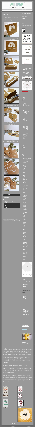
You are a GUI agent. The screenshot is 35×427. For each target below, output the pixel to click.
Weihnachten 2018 (25, 248)
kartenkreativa (24, 71)
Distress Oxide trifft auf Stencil (26, 111)
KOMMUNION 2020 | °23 (25, 125)
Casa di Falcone (24, 297)
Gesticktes (24, 192)
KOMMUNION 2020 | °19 (25, 129)
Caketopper (24, 176)
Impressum (10, 11)
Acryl (23, 155)
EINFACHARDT (24, 286)
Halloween (24, 196)
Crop (23, 181)
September (24, 135)
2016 (23, 146)
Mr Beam (24, 220)
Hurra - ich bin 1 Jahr (25, 113)
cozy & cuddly (24, 298)
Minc (23, 218)
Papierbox (24, 222)
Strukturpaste (24, 238)
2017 (23, 145)
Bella (6, 194)
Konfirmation (24, 206)
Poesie (23, 225)
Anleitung (24, 166)
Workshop (24, 256)
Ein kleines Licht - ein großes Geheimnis (27, 68)
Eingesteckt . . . (24, 121)
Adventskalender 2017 (25, 162)
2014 (23, 148)
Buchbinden (24, 174)
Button (23, 175)
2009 (23, 152)
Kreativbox (24, 208)
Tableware (24, 239)
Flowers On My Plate (25, 308)
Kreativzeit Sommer (25, 212)
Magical (23, 216)
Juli (23, 137)
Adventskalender (24, 156)
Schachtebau (24, 229)
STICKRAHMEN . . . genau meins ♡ (27, 105)
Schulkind (24, 233)
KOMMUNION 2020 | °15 (25, 133)
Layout (23, 215)
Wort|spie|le (24, 257)
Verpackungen (24, 243)
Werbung (24, 255)
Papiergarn (24, 223)
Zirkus (23, 260)
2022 (23, 98)
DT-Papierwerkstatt (25, 185)
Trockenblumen (24, 242)
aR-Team (24, 168)
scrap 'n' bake (24, 312)
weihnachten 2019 (24, 249)
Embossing (24, 186)
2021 (23, 99)
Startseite (3, 11)
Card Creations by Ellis (25, 283)
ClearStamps (24, 179)
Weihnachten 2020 (25, 250)
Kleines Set (24, 134)
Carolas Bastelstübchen (25, 284)
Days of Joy (24, 182)
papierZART (24, 66)
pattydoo (24, 315)
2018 (23, 144)
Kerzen (23, 203)
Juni (23, 138)
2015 (23, 147)
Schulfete (24, 232)
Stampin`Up (24, 236)
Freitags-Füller (24, 188)
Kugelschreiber (24, 213)
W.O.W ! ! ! (24, 119)
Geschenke (24, 191)
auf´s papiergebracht (25, 279)
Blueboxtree (24, 296)
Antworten (6, 202)
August (24, 136)
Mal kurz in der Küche (25, 311)
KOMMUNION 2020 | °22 (25, 126)
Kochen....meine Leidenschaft (26, 310)
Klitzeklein (24, 309)
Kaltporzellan (24, 104)
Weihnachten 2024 (25, 253)
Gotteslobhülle (24, 195)
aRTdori (23, 169)
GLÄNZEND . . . (25, 103)
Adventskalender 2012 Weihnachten (26, 158)
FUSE (23, 189)
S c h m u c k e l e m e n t (25, 120)
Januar (24, 142)
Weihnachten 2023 (25, 252)
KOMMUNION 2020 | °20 (25, 128)
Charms (23, 178)
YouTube (24, 259)
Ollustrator (19, 423)
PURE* (23, 226)
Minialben (24, 219)
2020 (23, 100)
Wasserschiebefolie (25, 245)
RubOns (23, 228)
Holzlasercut (24, 198)
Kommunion (24, 205)
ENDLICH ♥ (24, 110)
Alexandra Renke (24, 165)
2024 (23, 96)
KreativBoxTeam (24, 209)
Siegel (23, 235)
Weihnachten (24, 246)
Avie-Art (24, 295)
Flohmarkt (7, 11)
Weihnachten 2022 (25, 247)
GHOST (23, 193)
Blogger (23, 423)
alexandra (24, 164)
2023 (23, 97)
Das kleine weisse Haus (25, 299)
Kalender (24, 199)
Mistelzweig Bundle (25, 118)
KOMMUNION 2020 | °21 (25, 127)
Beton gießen (24, 172)
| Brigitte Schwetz (25, 69)
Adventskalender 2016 (25, 161)
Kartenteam (24, 202)
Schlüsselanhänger (25, 230)
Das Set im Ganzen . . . (25, 112)
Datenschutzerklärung (15, 11)
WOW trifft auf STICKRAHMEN (26, 106)
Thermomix (24, 240)
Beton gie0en (24, 171)
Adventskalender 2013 (25, 159)
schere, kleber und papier (25, 73)
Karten (23, 201)
